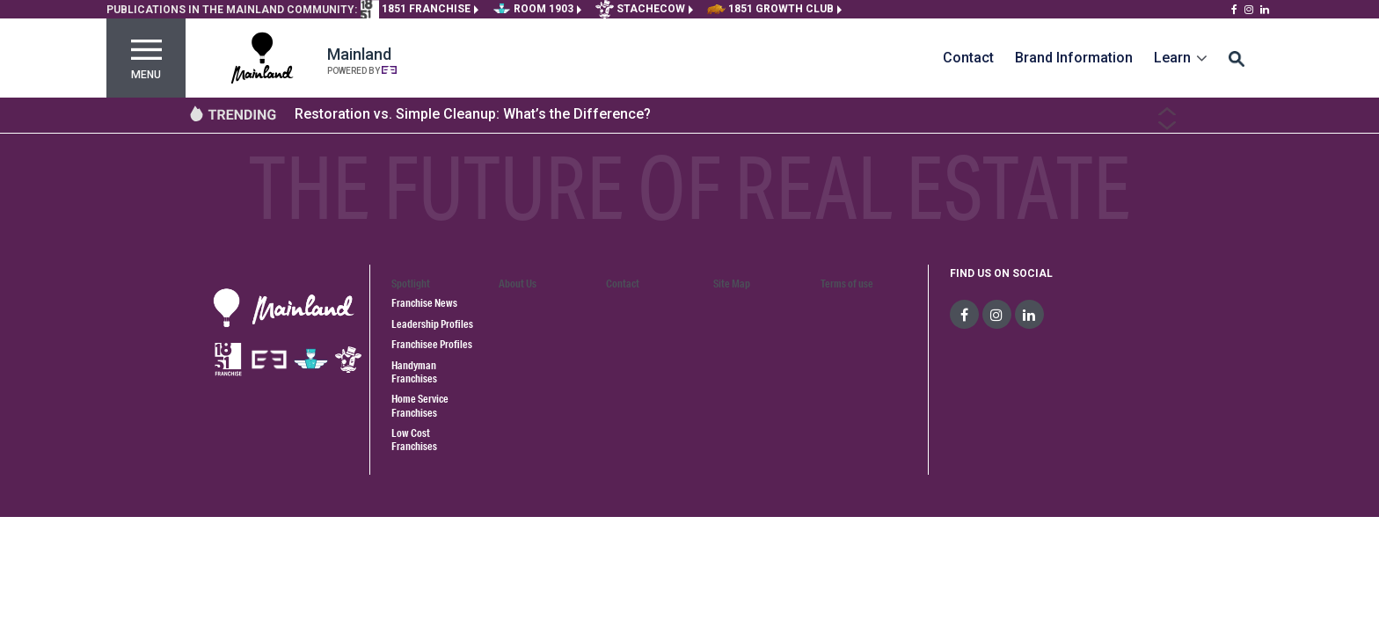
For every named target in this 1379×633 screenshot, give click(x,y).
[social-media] (964, 314)
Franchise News (424, 302)
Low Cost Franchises (414, 440)
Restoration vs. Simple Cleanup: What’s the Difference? (473, 114)
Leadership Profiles (432, 323)
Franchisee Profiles (431, 344)
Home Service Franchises (420, 405)
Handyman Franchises (414, 372)
